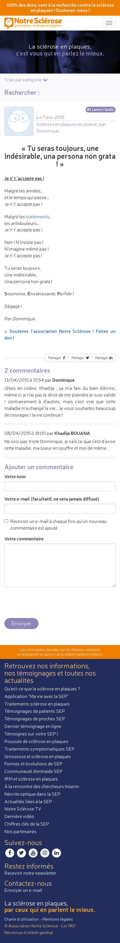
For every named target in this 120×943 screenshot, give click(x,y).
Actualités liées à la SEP (28, 801)
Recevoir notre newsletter (30, 873)
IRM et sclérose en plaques (31, 779)
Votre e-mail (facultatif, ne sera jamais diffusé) (51, 499)
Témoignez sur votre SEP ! (31, 734)
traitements (37, 216)
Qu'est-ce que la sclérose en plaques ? (42, 689)
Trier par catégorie (26, 80)
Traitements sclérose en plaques (37, 704)
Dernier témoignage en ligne (32, 726)
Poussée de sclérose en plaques (36, 741)
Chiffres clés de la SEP (26, 824)
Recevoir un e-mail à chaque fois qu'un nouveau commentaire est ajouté (55, 524)
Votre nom (15, 476)
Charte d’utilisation (21, 919)
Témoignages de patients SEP (34, 711)
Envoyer (21, 623)
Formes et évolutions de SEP (33, 764)
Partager (57, 358)
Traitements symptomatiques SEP (39, 749)
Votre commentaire (24, 538)
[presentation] (48, 603)
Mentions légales (57, 919)
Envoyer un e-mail (23, 890)
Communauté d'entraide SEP (33, 771)
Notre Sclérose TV (22, 809)
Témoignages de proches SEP (34, 718)
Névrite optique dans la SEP (32, 794)
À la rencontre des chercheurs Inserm (41, 786)
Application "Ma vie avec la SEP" (36, 696)
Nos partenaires (20, 831)
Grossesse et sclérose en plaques (37, 756)
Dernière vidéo (19, 816)
